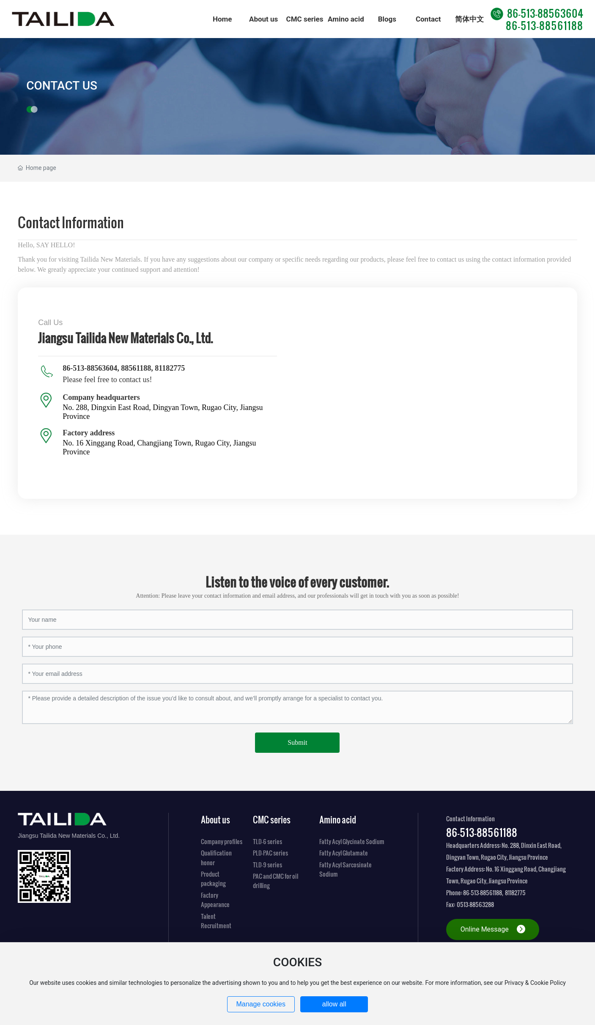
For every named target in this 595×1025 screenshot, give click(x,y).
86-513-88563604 (537, 12)
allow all (334, 1004)
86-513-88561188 (544, 25)
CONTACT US (61, 85)
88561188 (136, 368)
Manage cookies (260, 1004)
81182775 (170, 368)
